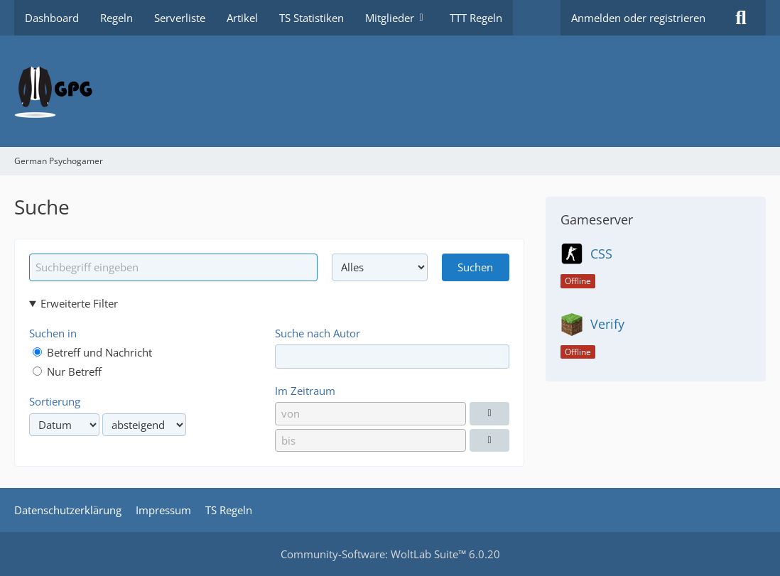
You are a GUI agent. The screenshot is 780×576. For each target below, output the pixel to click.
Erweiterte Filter (79, 303)
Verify (607, 323)
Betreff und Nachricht (92, 352)
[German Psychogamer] (390, 91)
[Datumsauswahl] (489, 413)
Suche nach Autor (317, 333)
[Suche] (741, 18)
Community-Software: (390, 554)
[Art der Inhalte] (380, 267)
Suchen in (53, 333)
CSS (601, 253)
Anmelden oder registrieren (638, 18)
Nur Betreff (67, 371)
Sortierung (54, 401)
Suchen (475, 267)
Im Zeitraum (305, 391)
